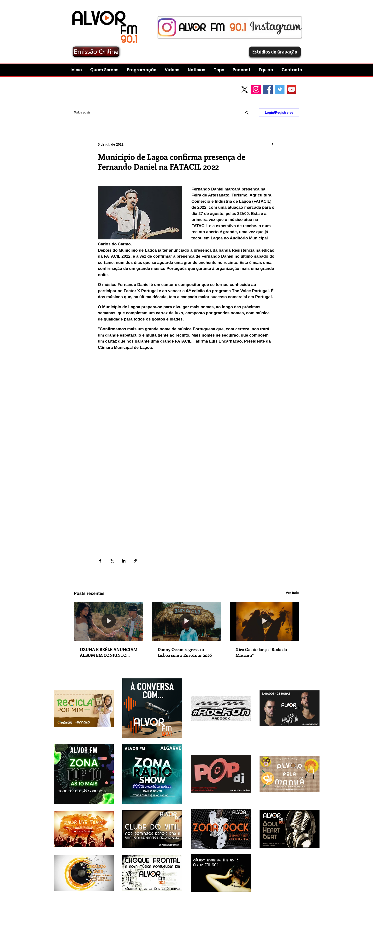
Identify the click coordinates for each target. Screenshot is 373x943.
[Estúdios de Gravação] (275, 52)
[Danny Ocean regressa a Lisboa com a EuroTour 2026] (186, 621)
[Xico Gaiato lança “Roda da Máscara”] (264, 621)
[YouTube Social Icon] (291, 89)
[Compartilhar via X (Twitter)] (112, 560)
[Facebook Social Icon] (268, 89)
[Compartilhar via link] (135, 560)
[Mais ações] (272, 144)
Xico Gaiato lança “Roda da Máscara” (261, 652)
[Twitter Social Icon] (279, 89)
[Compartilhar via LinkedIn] (123, 560)
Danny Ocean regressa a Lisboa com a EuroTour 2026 (185, 652)
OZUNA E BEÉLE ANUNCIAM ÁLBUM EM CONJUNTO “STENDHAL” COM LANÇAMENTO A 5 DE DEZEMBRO (108, 652)
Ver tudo (292, 593)
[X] (244, 89)
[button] (242, 70)
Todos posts (82, 112)
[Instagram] (256, 89)
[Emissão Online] (96, 52)
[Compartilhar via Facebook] (100, 560)
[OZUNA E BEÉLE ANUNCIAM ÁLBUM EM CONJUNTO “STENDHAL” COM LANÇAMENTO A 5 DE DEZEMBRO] (108, 621)
